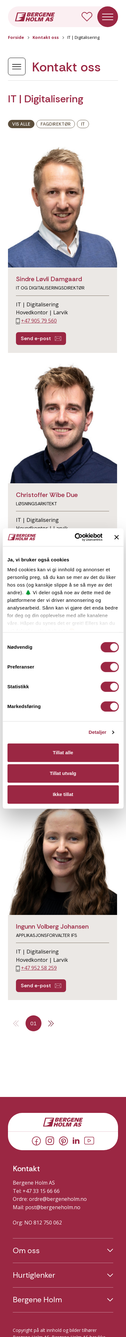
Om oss (26, 1250)
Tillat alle (63, 752)
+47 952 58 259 (39, 967)
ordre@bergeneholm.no (58, 1198)
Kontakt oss (46, 37)
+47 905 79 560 (39, 320)
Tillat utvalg (63, 773)
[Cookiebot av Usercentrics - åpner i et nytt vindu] (76, 537)
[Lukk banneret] (116, 537)
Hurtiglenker (34, 1275)
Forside (16, 37)
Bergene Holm (37, 1300)
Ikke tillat (63, 794)
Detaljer (98, 732)
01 (33, 1023)
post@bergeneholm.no (52, 1207)
